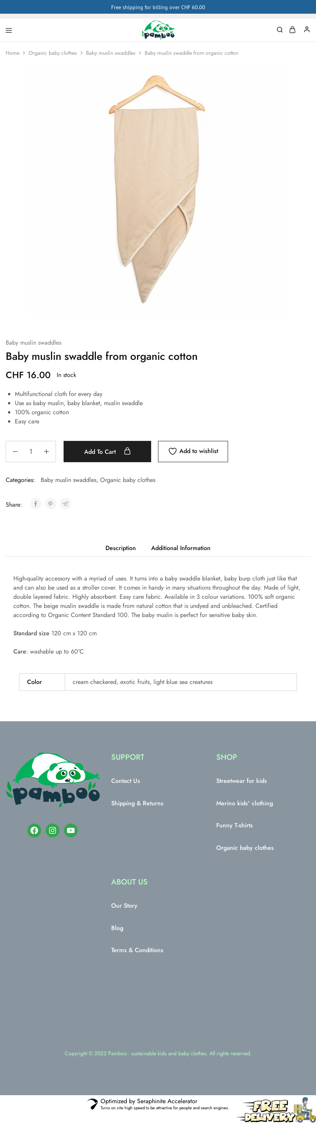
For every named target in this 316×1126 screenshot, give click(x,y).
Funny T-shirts (234, 825)
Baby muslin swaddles (111, 53)
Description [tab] (120, 548)
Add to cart (107, 451)
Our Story (124, 905)
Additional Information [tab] (181, 548)
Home (12, 53)
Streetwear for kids (241, 780)
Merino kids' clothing (244, 803)
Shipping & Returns (137, 803)
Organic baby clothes (53, 53)
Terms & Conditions (137, 950)
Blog (117, 928)
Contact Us (125, 780)
